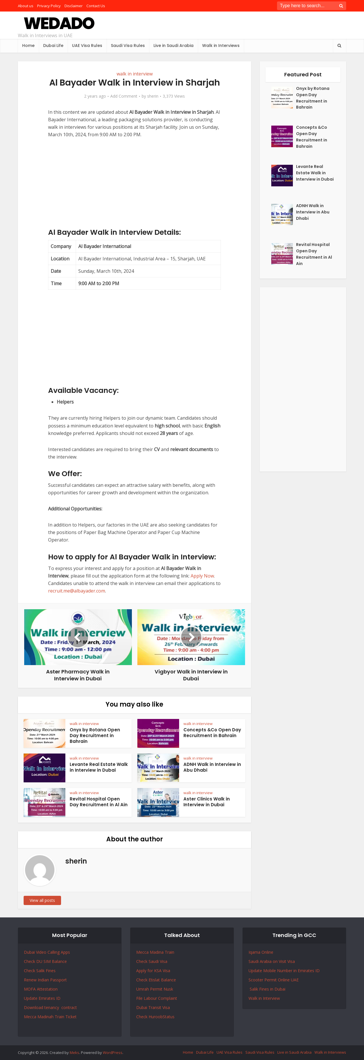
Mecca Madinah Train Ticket (50, 1016)
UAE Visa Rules (87, 45)
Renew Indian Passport (45, 980)
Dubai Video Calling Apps (47, 952)
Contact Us (95, 5)
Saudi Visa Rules (128, 45)
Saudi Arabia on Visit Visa (272, 961)
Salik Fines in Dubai (267, 989)
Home (28, 45)
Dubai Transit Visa (153, 1007)
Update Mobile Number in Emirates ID (284, 970)
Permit (157, 989)
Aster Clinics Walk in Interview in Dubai (206, 802)
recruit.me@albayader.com (76, 591)
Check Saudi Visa (151, 961)
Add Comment (123, 96)
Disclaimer (74, 5)
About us (25, 5)
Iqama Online (261, 952)
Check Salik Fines (40, 970)
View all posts (42, 900)
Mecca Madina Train (155, 952)
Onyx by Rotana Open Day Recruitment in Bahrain (95, 736)
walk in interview (135, 74)
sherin (152, 96)
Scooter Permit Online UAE (274, 980)
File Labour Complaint (156, 998)
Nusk (168, 989)
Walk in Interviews (221, 45)
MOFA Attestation (41, 989)
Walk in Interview (264, 998)
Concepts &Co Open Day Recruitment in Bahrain (212, 733)
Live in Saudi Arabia (173, 45)
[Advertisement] (134, 187)
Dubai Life (53, 45)
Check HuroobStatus (155, 1016)
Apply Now (202, 576)
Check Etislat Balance (156, 980)
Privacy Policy (49, 5)
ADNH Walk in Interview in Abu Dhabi (212, 767)
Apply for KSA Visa (153, 970)
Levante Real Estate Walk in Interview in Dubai (99, 767)
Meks (74, 1052)
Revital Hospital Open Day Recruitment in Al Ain (99, 802)
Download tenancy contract (51, 1007)
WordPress (112, 1052)
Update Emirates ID (42, 998)
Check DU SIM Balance (45, 961)
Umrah (143, 989)
